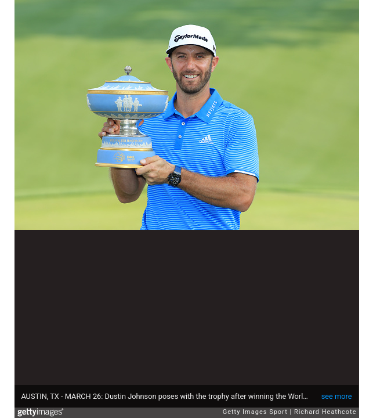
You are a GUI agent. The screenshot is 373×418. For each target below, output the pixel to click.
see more (336, 396)
